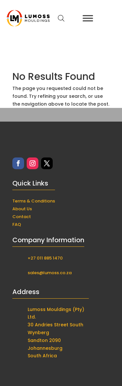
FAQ (16, 224)
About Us (22, 209)
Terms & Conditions (33, 201)
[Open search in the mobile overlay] (61, 18)
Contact (21, 217)
